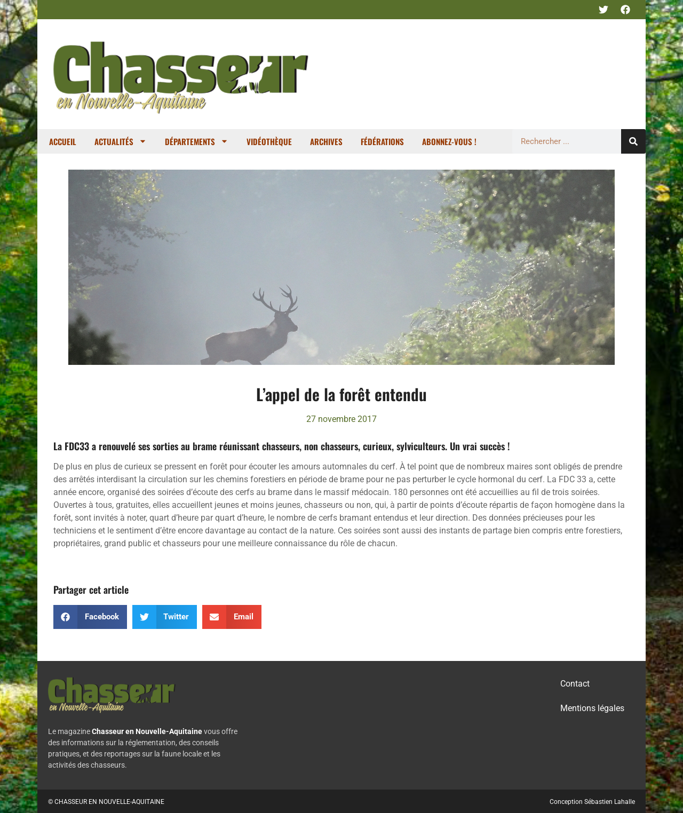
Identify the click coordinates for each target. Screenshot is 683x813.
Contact (575, 684)
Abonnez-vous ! (449, 141)
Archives (326, 141)
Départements (196, 141)
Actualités (120, 141)
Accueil (62, 141)
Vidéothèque (269, 141)
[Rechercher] (633, 141)
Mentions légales (592, 708)
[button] (90, 617)
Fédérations (382, 141)
